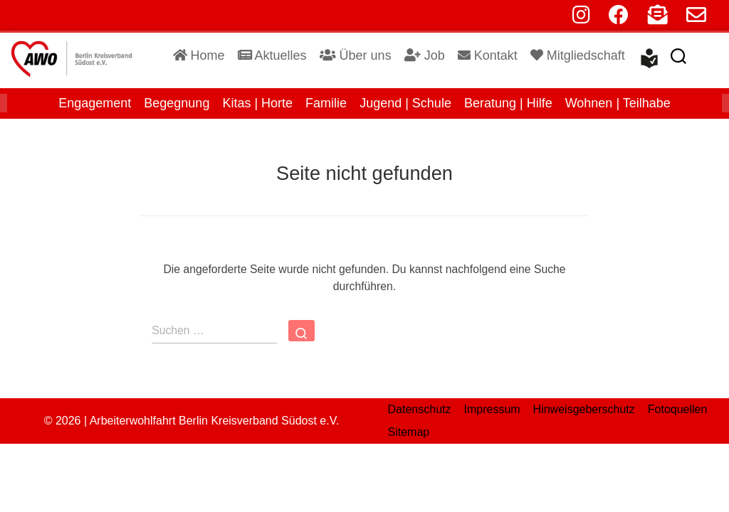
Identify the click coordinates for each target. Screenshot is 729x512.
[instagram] (581, 18)
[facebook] (619, 18)
